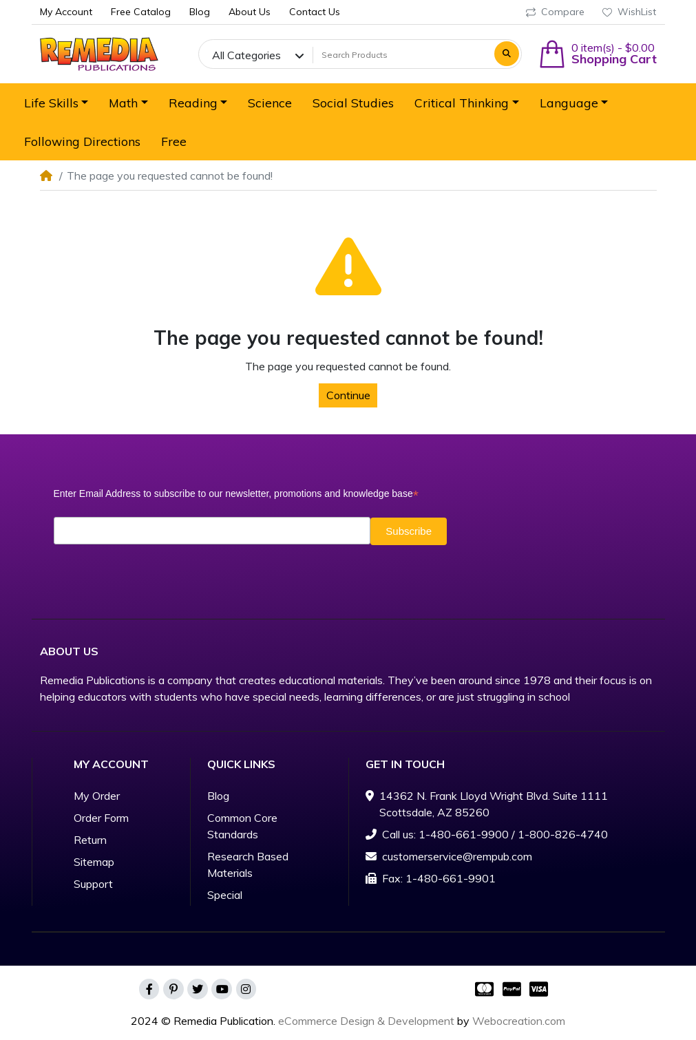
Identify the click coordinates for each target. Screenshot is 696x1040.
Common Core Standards (242, 826)
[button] (597, 54)
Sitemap (94, 862)
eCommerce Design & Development (366, 1021)
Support (93, 884)
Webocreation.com (518, 1021)
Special (224, 895)
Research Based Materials (247, 864)
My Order (97, 796)
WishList (629, 12)
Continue (348, 395)
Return (90, 840)
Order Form (101, 818)
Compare (555, 12)
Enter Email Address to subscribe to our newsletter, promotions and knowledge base (236, 493)
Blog (218, 796)
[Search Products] (401, 55)
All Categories (246, 55)
